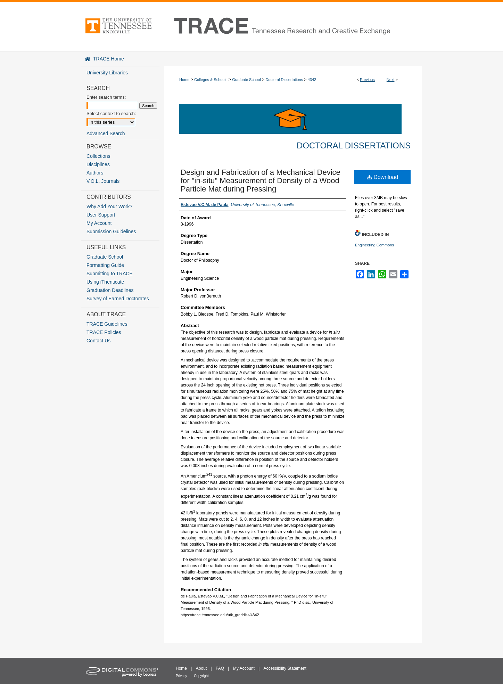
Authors (94, 173)
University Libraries (107, 72)
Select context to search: (111, 113)
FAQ (220, 668)
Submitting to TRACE (109, 273)
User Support (100, 215)
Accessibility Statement (285, 668)
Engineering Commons (374, 245)
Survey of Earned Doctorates (117, 298)
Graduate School (246, 80)
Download (382, 177)
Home (184, 80)
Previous (367, 80)
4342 (312, 80)
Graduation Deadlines (109, 290)
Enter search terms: (106, 97)
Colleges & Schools (210, 80)
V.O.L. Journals (102, 181)
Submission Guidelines (111, 231)
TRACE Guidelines (106, 324)
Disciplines (98, 164)
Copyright (201, 676)
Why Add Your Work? (109, 206)
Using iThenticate (105, 282)
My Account (99, 223)
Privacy (181, 676)
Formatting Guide (105, 265)
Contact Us (98, 340)
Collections (98, 156)
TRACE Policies (103, 332)
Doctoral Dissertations (284, 80)
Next (391, 80)
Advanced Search (105, 133)
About (201, 668)
